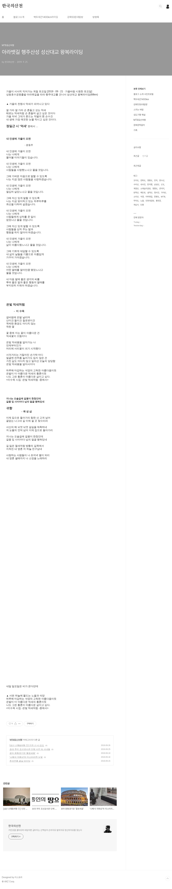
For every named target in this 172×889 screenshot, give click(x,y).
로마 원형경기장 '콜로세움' (23, 753)
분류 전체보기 (139, 89)
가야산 (163, 192)
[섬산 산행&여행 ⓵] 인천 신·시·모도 (27, 745)
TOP (167, 878)
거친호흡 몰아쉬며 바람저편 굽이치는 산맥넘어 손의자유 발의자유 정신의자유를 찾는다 (45, 830)
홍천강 (158, 201)
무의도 (136, 201)
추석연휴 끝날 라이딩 (20, 761)
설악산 (149, 192)
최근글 (136, 156)
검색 (160, 6)
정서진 (156, 192)
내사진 (143, 184)
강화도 (143, 180)
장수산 (161, 180)
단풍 (142, 205)
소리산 (136, 196)
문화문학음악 (139, 125)
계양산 (136, 188)
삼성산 (156, 184)
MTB (163, 196)
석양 (142, 196)
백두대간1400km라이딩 (46, 17)
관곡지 (161, 188)
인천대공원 (150, 201)
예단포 (143, 192)
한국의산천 (12, 6)
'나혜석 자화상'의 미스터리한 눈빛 (26, 757)
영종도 (155, 188)
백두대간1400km (141, 99)
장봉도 (156, 196)
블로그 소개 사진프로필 (143, 94)
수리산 (136, 184)
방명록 (96, 17)
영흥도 (149, 180)
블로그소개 (18, 17)
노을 (142, 201)
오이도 (136, 180)
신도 (162, 184)
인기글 (145, 156)
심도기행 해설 (139, 115)
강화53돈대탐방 (75, 17)
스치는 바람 (138, 109)
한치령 (149, 184)
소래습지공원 (145, 188)
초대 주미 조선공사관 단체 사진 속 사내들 (30, 749)
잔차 (156, 180)
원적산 (136, 192)
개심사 (136, 205)
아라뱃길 (149, 196)
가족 (135, 130)
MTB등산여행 (16, 739)
